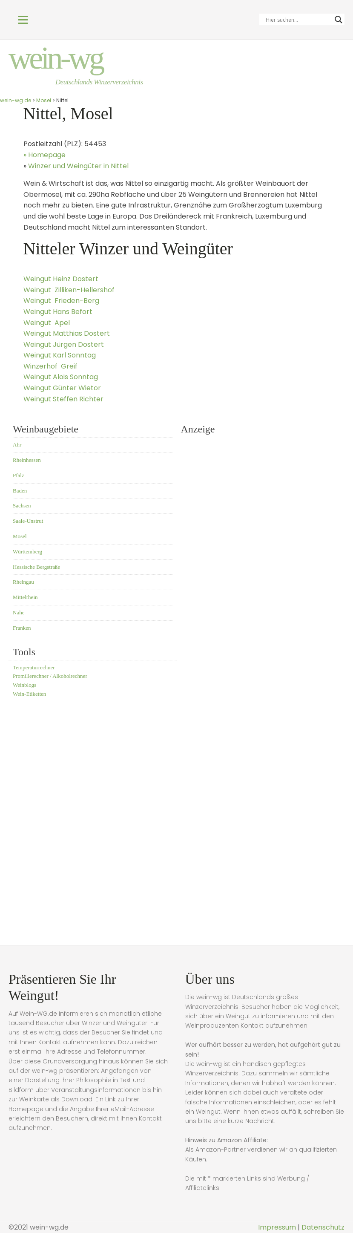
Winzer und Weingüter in (78, 167)
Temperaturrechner (34, 668)
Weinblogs (24, 686)
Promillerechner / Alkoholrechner (50, 677)
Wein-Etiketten (29, 694)
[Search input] (298, 20)
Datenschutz (322, 1227)
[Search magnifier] (338, 20)
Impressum (277, 1227)
